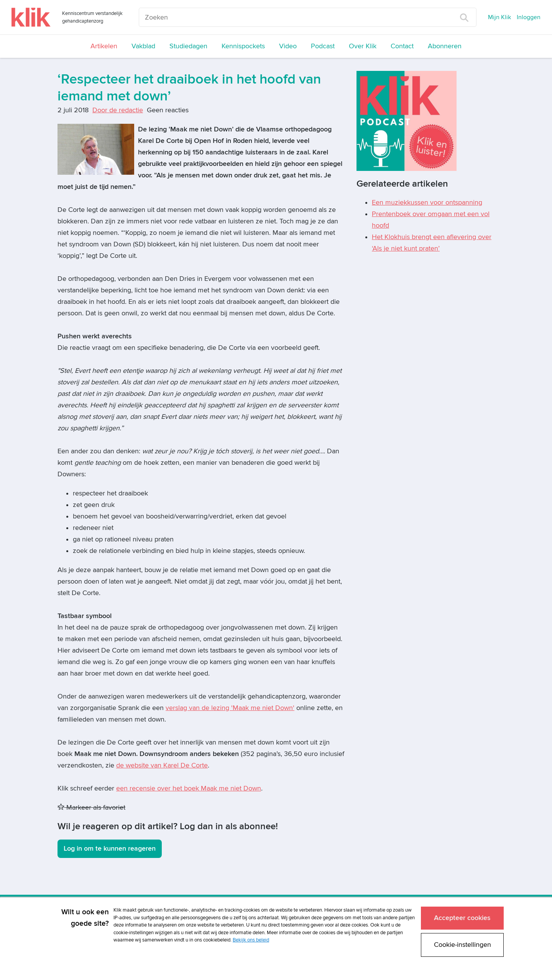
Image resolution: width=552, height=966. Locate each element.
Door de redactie (117, 110)
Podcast (323, 46)
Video (288, 46)
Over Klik (362, 46)
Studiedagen (188, 46)
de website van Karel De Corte (162, 765)
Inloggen (528, 17)
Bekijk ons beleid (251, 938)
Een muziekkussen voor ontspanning (427, 202)
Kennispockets (243, 46)
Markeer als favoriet (91, 808)
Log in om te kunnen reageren (110, 849)
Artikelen (103, 46)
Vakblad (143, 46)
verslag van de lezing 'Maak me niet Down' (230, 708)
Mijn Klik (499, 17)
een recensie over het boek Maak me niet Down (188, 788)
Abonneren (445, 46)
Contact (402, 46)
